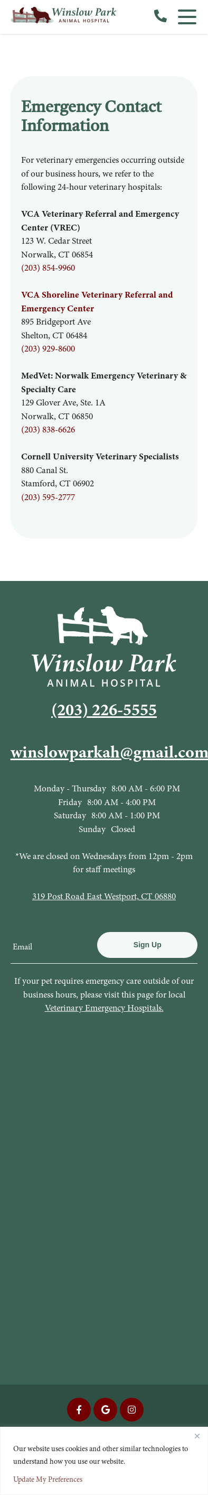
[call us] (160, 16)
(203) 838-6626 (48, 429)
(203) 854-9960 (48, 268)
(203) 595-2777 (48, 497)
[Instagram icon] (132, 1410)
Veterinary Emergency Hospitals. (104, 1008)
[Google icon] (105, 1410)
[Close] (197, 1435)
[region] (104, 1461)
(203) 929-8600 (48, 349)
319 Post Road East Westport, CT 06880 (104, 896)
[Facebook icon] (79, 1410)
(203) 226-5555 (104, 710)
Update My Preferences (47, 1479)
